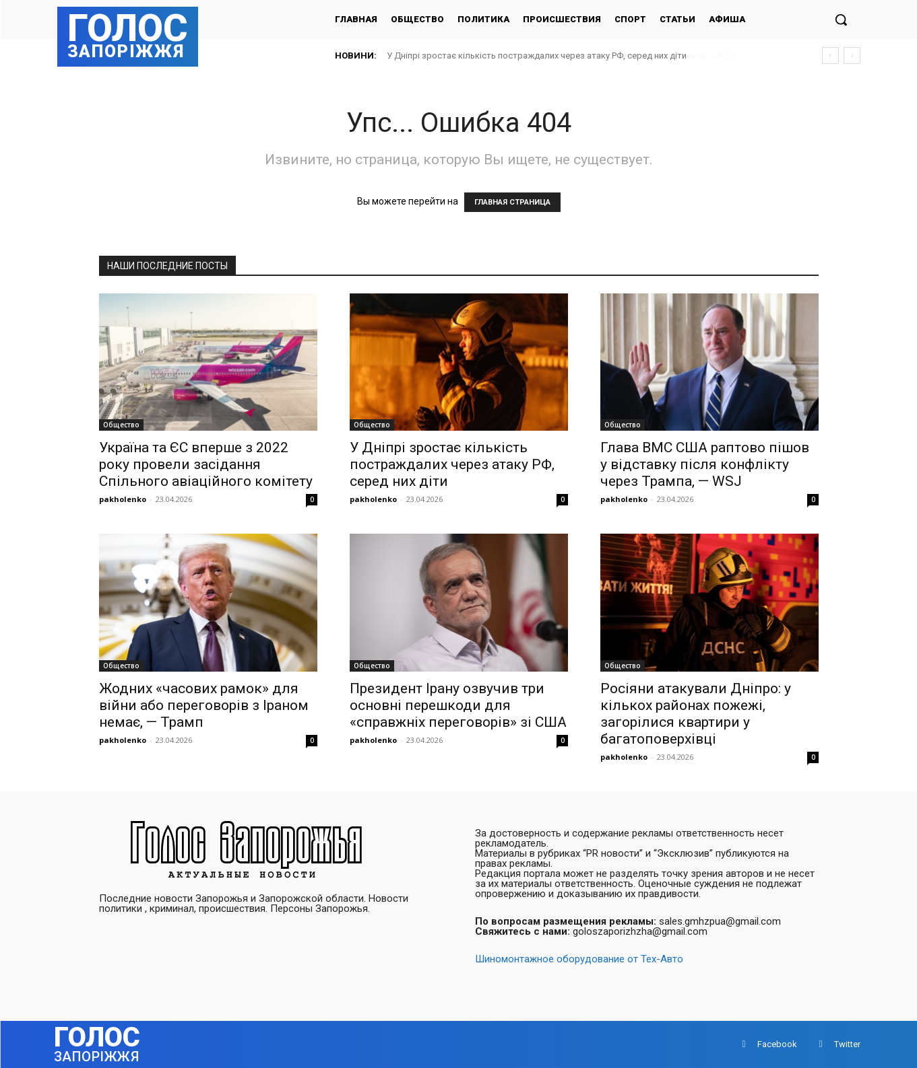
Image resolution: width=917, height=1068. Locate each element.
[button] (840, 19)
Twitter (847, 1044)
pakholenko (122, 499)
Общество (121, 424)
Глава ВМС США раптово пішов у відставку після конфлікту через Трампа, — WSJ (704, 464)
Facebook (777, 1044)
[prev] (830, 55)
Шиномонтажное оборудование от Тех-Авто (579, 959)
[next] (852, 55)
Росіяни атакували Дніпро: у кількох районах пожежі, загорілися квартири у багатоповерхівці (695, 713)
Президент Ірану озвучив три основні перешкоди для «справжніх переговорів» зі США (458, 705)
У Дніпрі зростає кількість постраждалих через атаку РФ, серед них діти (537, 55)
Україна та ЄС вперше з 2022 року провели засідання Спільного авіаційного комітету (206, 464)
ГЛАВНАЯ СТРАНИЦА (512, 202)
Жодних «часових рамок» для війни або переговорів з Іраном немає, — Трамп (204, 705)
